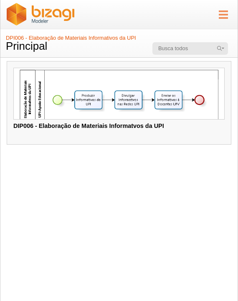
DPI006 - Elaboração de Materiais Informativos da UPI (71, 38)
